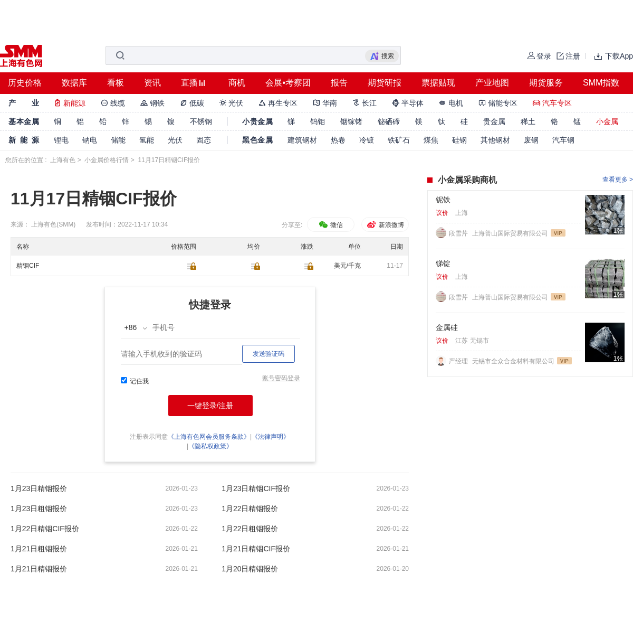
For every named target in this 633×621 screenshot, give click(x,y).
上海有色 (62, 160)
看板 (115, 82)
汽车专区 (552, 103)
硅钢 (459, 140)
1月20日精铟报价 (250, 568)
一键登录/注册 (210, 405)
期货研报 (384, 82)
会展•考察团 (288, 82)
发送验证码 (268, 353)
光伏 (231, 103)
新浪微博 (385, 225)
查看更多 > (617, 179)
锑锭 (443, 263)
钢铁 (152, 103)
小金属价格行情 (106, 160)
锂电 (61, 140)
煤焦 (431, 140)
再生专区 (278, 103)
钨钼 (317, 121)
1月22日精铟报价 (250, 508)
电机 (451, 103)
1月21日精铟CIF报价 (256, 548)
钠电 (89, 140)
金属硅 (447, 327)
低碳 (192, 103)
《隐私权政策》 (210, 446)
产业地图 (492, 82)
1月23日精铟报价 (39, 488)
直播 (189, 82)
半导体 (408, 103)
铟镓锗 (351, 121)
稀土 (528, 121)
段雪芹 (459, 233)
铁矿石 (399, 140)
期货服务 (546, 82)
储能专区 (497, 103)
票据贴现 (438, 82)
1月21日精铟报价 (39, 568)
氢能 (146, 140)
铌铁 (443, 199)
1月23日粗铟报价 (39, 508)
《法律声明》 (271, 436)
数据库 (74, 82)
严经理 (459, 361)
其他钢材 (495, 140)
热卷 (338, 140)
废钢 (531, 140)
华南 (325, 103)
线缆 (113, 103)
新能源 (69, 103)
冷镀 (366, 140)
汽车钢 (563, 140)
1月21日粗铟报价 (39, 548)
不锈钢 (201, 121)
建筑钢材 (302, 140)
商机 (236, 82)
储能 (118, 140)
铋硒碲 (389, 121)
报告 (339, 82)
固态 (203, 140)
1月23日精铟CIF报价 (256, 488)
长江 (364, 103)
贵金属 (494, 121)
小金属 (607, 121)
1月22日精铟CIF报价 (45, 528)
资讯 (152, 82)
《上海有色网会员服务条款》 (209, 436)
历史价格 (25, 82)
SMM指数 (601, 82)
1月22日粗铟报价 (250, 528)
